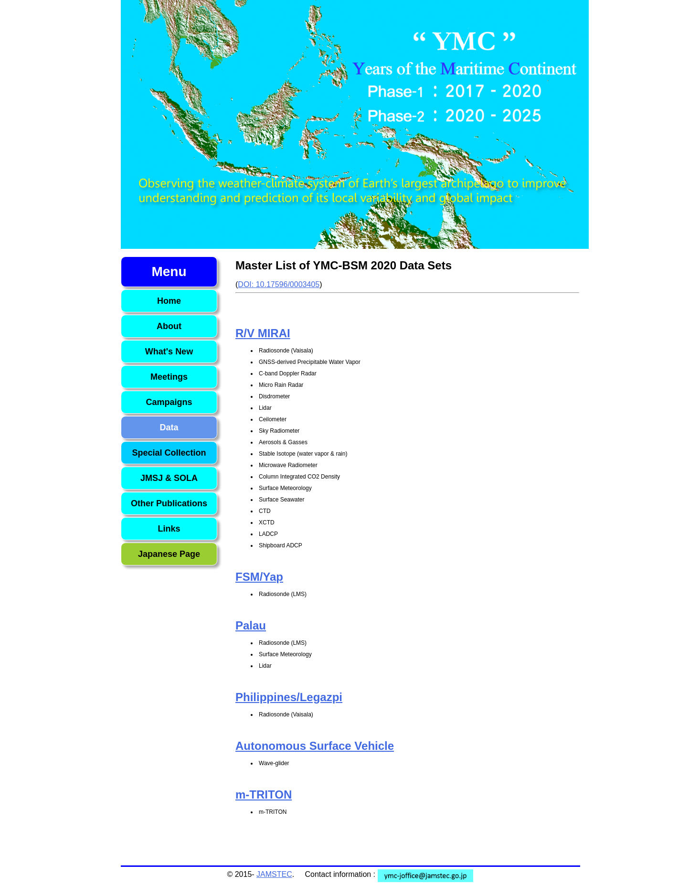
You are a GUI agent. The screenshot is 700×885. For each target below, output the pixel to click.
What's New (169, 351)
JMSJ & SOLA (169, 478)
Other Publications (169, 503)
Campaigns (169, 402)
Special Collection (169, 453)
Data (168, 427)
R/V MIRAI (262, 333)
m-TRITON (263, 794)
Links (169, 528)
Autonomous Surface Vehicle (314, 745)
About (169, 326)
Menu (168, 271)
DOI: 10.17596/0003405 (278, 284)
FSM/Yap (259, 576)
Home (169, 301)
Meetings (169, 377)
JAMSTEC (274, 874)
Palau (250, 625)
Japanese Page (169, 554)
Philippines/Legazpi (288, 697)
